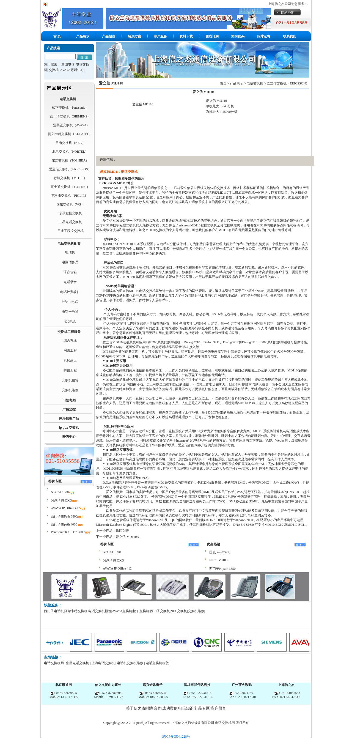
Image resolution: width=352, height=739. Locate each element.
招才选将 (263, 36)
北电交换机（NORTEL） (70, 152)
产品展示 (82, 36)
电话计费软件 (70, 292)
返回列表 (122, 531)
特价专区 (55, 481)
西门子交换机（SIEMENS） (70, 116)
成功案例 (170, 708)
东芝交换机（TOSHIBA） (70, 160)
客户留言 (218, 708)
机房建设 (70, 360)
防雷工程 (70, 370)
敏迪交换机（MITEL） (70, 178)
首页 (223, 83)
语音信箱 (70, 272)
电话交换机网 (54, 663)
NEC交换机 (178, 611)
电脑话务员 (70, 262)
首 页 (57, 36)
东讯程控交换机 (70, 213)
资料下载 (186, 36)
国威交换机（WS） (70, 204)
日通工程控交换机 (70, 231)
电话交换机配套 (69, 243)
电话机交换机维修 (130, 663)
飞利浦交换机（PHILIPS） (70, 196)
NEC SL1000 (60, 492)
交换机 (54, 70)
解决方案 (134, 36)
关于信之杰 (135, 708)
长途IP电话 (70, 302)
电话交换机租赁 (157, 663)
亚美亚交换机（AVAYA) (70, 125)
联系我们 (289, 36)
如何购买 (237, 36)
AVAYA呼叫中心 (72, 70)
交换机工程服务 (69, 332)
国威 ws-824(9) (219, 552)
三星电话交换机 (70, 222)
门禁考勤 (69, 400)
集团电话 (68, 64)
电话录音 (70, 282)
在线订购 (212, 36)
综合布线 (70, 341)
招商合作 (153, 708)
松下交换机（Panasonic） (70, 108)
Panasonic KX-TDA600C (68, 532)
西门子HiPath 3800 (64, 516)
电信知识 (186, 708)
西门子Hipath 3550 (222, 569)
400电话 (70, 322)
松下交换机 (141, 611)
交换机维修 (70, 390)
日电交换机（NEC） (70, 143)
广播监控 (69, 409)
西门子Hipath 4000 (64, 524)
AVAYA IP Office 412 (65, 508)
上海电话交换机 (103, 663)
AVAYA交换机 (122, 611)
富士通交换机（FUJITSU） (70, 187)
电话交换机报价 (99, 611)
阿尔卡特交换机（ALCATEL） (70, 134)
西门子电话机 (54, 611)
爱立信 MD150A (127, 537)
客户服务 (160, 36)
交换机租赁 (70, 380)
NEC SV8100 (218, 560)
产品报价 (108, 36)
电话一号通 (70, 312)
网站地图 (287, 13)
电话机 (70, 252)
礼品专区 (202, 708)
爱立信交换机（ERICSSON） (70, 169)
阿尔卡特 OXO (61, 500)
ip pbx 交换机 (69, 427)
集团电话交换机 (77, 663)
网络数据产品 (69, 418)
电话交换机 (68, 99)
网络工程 (70, 350)
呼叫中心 (69, 437)
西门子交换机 (160, 611)
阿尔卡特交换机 (75, 611)
